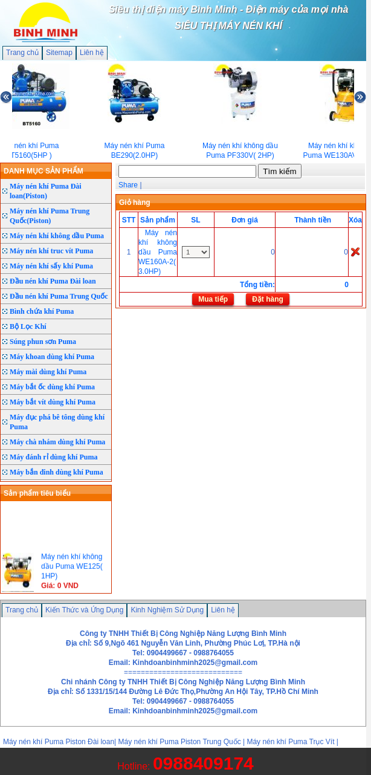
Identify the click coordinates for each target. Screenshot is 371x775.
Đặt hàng (267, 299)
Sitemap (59, 52)
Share (128, 185)
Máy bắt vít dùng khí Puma (52, 402)
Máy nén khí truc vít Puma (51, 251)
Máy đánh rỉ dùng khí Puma (53, 457)
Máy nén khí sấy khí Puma (51, 266)
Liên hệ (92, 52)
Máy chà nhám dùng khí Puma (57, 442)
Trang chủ (22, 52)
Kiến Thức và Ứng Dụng (84, 610)
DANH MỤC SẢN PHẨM (43, 171)
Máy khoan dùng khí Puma (52, 356)
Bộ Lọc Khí (28, 326)
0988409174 (203, 763)
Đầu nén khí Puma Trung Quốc (59, 296)
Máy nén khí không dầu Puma (57, 236)
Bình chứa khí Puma (42, 311)
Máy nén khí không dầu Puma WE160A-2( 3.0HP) (157, 252)
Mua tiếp (213, 299)
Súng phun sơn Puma (43, 341)
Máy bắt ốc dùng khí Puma (52, 387)
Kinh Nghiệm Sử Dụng (167, 610)
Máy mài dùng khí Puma (48, 372)
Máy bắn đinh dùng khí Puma (56, 472)
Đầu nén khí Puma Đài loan (53, 281)
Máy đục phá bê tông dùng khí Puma (57, 422)
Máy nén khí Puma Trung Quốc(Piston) (49, 216)
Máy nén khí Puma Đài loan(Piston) (46, 191)
